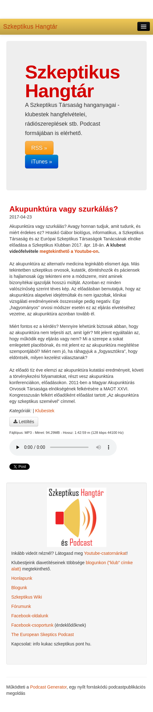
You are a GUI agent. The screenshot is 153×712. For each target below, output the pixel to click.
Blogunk (19, 587)
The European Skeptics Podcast (42, 634)
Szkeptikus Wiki (26, 596)
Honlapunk (21, 578)
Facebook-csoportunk (32, 625)
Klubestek (44, 410)
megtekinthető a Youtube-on (69, 251)
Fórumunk (21, 606)
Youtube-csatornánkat (105, 553)
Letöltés (23, 421)
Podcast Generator (48, 686)
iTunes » (41, 161)
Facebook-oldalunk (29, 615)
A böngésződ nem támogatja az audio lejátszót (63, 447)
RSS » (39, 148)
